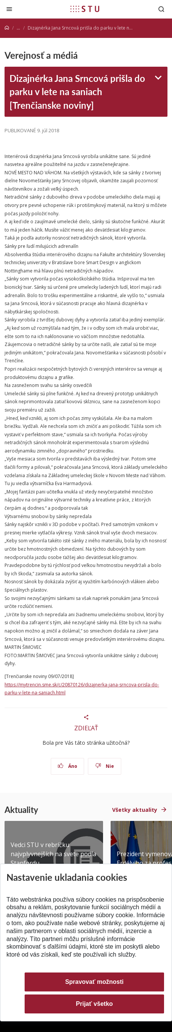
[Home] (7, 28)
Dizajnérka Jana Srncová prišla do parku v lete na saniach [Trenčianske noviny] (77, 91)
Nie (104, 766)
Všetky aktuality (134, 809)
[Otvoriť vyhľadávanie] (161, 9)
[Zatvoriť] (9, 9)
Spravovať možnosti (94, 982)
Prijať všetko (94, 1004)
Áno (68, 766)
